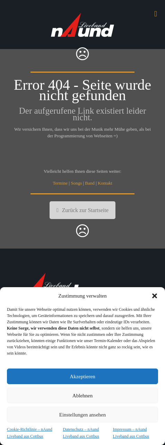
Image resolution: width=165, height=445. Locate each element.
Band (89, 183)
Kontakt (105, 183)
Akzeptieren (82, 376)
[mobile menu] (156, 14)
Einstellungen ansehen (82, 415)
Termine (60, 183)
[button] (154, 295)
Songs (76, 183)
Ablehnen (82, 395)
